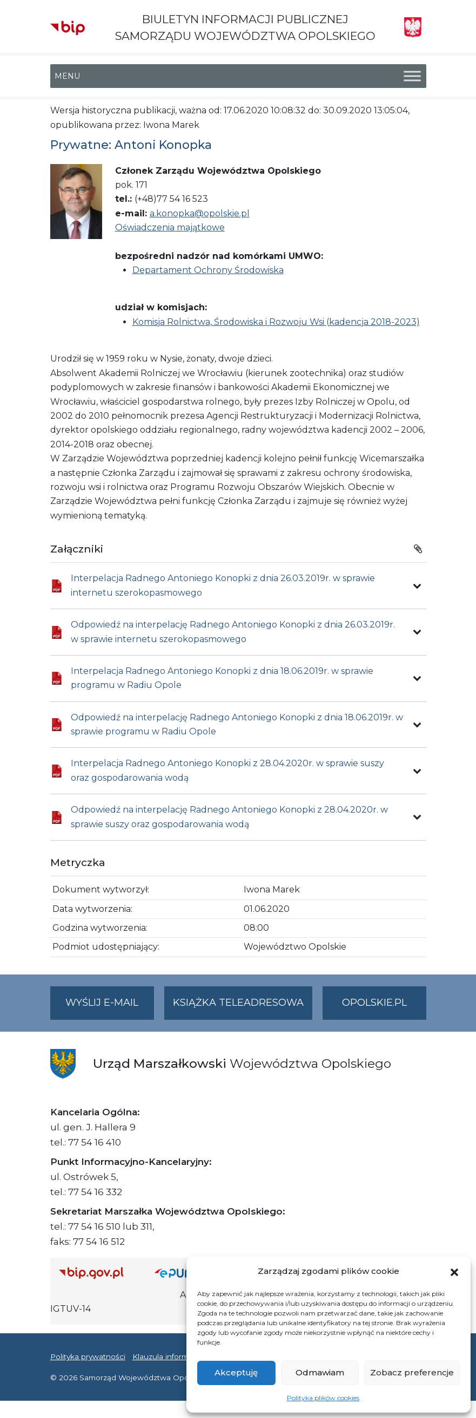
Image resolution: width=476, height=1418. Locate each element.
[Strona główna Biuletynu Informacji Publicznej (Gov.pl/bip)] (98, 1272)
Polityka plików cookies (323, 1398)
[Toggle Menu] (412, 76)
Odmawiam (320, 1372)
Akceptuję (236, 1372)
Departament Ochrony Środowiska (208, 270)
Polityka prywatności (87, 1356)
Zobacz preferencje (412, 1372)
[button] (454, 1271)
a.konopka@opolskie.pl (200, 213)
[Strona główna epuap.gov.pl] (184, 1272)
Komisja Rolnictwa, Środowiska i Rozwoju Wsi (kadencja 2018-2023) (276, 322)
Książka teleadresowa (238, 1002)
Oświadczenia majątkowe (170, 227)
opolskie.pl (374, 1002)
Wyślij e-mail (109, 1007)
